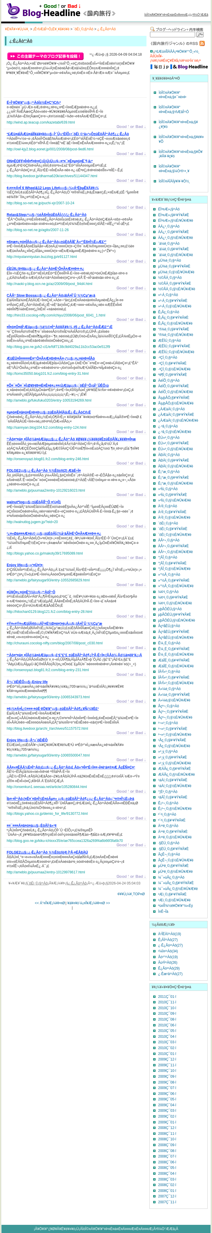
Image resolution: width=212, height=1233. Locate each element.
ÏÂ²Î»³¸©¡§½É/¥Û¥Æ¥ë (176, 683)
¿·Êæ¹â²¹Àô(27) (170, 974)
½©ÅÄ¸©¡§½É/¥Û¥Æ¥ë (176, 289)
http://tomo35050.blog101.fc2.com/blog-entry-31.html (48, 374)
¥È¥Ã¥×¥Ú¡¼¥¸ (17, 29)
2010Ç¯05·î (167, 1031)
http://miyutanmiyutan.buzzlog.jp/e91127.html (42, 257)
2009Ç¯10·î (167, 1071)
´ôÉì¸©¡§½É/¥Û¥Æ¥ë (174, 535)
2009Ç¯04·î (167, 1105)
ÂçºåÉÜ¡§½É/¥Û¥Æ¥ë (175, 638)
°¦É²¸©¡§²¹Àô (167, 792)
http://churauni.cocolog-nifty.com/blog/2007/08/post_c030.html (55, 643)
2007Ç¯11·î (167, 1202)
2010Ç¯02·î (167, 1048)
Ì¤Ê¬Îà (163, 912)
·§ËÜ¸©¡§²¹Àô (168, 843)
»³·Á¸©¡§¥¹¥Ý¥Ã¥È (172, 301)
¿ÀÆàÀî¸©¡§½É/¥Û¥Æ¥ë (178, 420)
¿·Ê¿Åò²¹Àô (106, 29)
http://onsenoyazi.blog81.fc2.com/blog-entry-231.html (48, 670)
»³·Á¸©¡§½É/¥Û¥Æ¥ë (174, 306)
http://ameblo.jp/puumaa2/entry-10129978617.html (46, 872)
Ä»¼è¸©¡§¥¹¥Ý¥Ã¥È (174, 695)
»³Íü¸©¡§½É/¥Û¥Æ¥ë (174, 500)
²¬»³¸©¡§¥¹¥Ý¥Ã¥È (172, 729)
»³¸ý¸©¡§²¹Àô (168, 752)
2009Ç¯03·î (167, 1111)
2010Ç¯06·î (167, 1025)
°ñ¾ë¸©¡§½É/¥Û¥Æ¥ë (175, 335)
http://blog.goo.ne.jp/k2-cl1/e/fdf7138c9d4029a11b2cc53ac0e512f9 (58, 347)
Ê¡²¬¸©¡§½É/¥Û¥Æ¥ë (175, 809)
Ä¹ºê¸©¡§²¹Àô (168, 826)
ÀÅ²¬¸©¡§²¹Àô (168, 540)
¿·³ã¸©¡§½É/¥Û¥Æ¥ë (174, 432)
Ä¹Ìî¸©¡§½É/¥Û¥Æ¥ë (174, 518)
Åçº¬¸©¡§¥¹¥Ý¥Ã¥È (173, 712)
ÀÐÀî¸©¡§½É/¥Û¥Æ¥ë (175, 466)
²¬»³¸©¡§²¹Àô (168, 723)
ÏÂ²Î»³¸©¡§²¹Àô (169, 672)
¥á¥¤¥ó (73, 903)
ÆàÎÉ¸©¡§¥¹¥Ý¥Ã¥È (174, 660)
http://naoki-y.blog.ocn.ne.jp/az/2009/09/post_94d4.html (49, 284)
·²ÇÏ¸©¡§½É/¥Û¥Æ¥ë (174, 369)
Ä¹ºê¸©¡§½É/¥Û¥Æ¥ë (175, 837)
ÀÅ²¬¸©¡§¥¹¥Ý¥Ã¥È (173, 546)
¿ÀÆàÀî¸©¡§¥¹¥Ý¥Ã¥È (176, 415)
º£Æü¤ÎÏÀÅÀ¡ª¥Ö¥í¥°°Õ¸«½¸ (177, 52)
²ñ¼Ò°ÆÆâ (200, 14)
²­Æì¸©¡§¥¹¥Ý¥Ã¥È (172, 894)
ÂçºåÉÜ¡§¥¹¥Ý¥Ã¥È (173, 632)
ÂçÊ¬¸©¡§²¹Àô (169, 854)
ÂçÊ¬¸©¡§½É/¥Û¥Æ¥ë (175, 860)
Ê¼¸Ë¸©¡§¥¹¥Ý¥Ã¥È (174, 649)
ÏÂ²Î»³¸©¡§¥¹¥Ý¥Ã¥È (174, 678)
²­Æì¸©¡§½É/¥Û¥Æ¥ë (174, 900)
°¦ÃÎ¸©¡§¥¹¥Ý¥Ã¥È (172, 563)
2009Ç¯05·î (167, 1099)
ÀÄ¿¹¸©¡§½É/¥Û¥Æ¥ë (175, 238)
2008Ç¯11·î (167, 1134)
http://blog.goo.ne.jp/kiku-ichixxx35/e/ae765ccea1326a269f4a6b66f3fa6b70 (65, 841)
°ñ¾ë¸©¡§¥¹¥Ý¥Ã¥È (173, 329)
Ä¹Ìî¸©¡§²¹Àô (167, 506)
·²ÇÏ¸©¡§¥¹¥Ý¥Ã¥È (172, 363)
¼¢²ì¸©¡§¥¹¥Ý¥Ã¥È (173, 597)
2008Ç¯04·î (167, 1174)
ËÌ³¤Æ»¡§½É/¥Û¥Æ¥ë (175, 221)
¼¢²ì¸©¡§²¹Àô (168, 592)
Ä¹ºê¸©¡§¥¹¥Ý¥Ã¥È (173, 832)
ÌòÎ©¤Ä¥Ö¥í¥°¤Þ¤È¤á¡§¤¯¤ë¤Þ (172, 95)
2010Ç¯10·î (167, 1008)
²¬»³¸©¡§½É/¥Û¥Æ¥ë (174, 735)
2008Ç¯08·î (167, 1151)
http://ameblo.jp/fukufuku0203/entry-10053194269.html (49, 400)
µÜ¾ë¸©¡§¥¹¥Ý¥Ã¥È (174, 266)
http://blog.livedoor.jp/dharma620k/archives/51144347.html (52, 176)
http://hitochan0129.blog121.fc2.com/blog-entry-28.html (49, 612)
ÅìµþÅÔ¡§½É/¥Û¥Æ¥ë (176, 403)
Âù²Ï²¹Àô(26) (167, 963)
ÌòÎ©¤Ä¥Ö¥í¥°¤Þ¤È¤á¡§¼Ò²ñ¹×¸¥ (174, 168)
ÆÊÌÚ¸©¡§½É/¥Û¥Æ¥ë (176, 352)
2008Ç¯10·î (167, 1139)
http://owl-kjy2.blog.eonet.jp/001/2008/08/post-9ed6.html (50, 149)
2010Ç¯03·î (167, 1042)
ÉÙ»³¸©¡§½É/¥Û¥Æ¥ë (175, 449)
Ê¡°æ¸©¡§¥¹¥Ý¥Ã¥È (173, 478)
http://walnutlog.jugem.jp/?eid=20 (32, 522)
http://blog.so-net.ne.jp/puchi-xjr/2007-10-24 (40, 203)
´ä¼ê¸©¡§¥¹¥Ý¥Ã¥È (173, 249)
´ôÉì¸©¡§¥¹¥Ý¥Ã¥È (172, 529)
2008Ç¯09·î (167, 1145)
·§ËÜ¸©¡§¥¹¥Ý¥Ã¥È (173, 849)
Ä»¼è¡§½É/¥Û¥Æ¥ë (174, 700)
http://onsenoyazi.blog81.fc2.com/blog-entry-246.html (48, 459)
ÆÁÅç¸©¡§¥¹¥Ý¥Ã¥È (174, 769)
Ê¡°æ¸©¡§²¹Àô (169, 472)
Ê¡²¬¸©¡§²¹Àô (168, 803)
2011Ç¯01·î (167, 997)
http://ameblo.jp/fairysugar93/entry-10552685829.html (48, 580)
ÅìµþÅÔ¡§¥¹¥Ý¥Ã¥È (174, 398)
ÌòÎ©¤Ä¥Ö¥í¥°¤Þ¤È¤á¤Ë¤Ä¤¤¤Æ (166, 14)
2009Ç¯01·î (167, 1122)
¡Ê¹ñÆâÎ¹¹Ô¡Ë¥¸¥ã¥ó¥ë (51, 29)
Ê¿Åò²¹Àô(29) (169, 968)
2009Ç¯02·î (167, 1116)
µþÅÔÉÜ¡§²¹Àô (170, 609)
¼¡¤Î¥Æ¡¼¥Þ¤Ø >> (95, 903)
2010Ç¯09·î (167, 1014)
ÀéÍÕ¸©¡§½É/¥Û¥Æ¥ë (175, 392)
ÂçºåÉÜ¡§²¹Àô (169, 626)
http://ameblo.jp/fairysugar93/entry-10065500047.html (48, 755)
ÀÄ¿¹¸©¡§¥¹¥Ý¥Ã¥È (173, 232)
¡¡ (34, 103)
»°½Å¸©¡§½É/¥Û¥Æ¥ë (176, 586)
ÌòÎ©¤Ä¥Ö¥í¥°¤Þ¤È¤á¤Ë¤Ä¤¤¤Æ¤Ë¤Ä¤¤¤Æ (117, 1229)
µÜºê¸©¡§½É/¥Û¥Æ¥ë (175, 872)
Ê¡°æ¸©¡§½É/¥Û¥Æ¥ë (175, 483)
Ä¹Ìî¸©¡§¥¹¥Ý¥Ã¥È (172, 512)
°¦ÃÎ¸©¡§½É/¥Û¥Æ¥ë (174, 569)
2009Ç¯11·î (167, 1065)
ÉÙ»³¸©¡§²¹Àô (169, 438)
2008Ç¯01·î (167, 1191)
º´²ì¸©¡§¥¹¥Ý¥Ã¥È (172, 820)
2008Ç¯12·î (167, 1128)
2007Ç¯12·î (167, 1196)
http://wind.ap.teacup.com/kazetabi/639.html (41, 122)
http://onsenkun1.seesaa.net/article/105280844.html (47, 787)
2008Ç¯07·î (167, 1156)
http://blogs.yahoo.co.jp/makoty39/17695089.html (45, 553)
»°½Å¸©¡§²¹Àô (169, 575)
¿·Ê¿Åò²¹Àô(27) (170, 945)
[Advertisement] (75, 87)
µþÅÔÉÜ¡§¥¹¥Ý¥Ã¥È (174, 615)
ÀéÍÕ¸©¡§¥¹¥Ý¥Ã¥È (173, 386)
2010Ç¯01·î (167, 1054)
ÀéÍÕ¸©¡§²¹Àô (169, 381)
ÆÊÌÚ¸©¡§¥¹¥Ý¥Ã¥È (174, 346)
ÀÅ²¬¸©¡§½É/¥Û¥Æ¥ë (175, 552)
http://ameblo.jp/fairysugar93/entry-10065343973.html (48, 697)
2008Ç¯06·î (167, 1162)
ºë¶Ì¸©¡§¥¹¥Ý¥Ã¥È (172, 375)
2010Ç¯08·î (167, 1019)
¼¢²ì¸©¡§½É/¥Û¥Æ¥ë (175, 603)
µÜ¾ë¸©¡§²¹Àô (169, 260)
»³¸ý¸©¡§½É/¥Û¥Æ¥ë (174, 763)
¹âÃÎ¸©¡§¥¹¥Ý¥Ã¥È (172, 797)
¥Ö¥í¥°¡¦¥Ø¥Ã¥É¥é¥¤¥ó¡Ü (58, 1229)
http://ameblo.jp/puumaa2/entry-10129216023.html (46, 490)
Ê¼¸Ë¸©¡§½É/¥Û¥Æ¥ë (176, 654)
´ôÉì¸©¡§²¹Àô (83, 29)
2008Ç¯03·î (167, 1179)
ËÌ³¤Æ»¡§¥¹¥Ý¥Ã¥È (173, 215)
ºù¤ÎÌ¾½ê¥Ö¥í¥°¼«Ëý (175, 906)
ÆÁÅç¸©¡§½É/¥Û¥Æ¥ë (176, 775)
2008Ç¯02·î (167, 1185)
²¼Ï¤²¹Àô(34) (168, 951)
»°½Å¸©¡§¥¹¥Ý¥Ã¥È (174, 580)
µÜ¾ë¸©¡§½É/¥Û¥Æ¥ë (176, 272)
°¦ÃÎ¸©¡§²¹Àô (167, 557)
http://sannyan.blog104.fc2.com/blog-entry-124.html (46, 427)
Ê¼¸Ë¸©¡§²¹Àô (169, 643)
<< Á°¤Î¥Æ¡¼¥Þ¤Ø (50, 903)
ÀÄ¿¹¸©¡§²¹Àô (169, 226)
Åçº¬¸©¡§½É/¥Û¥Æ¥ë (175, 717)
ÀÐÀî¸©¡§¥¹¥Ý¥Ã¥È (173, 460)
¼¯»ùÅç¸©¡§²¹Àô (171, 877)
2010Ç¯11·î (167, 1002)
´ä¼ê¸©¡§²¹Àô (169, 244)
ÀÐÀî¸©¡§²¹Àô (169, 455)
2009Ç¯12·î (167, 1059)
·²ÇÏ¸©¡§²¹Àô (167, 358)
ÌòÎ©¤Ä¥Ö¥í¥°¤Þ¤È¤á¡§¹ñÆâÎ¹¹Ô (174, 109)
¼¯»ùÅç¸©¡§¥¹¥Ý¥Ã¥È (176, 883)
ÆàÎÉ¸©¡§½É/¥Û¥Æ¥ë (176, 666)
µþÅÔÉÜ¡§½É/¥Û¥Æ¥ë (176, 620)
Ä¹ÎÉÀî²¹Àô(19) (169, 934)
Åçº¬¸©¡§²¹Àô (168, 706)
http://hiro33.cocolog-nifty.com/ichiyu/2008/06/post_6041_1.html (56, 315)
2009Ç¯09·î (167, 1076)
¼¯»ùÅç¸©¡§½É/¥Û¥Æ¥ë (178, 889)
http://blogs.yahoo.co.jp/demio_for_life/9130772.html (47, 814)
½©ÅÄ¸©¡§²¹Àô (170, 278)
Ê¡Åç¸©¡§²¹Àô (168, 312)
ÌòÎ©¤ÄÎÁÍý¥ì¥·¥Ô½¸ (174, 181)
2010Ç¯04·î (167, 1037)
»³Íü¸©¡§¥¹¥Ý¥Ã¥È (172, 495)
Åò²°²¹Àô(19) (168, 957)
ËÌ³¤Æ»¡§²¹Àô (169, 209)
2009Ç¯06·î (167, 1094)
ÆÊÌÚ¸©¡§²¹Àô (169, 341)
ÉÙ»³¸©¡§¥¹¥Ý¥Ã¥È (173, 443)
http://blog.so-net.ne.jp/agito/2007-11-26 (38, 230)
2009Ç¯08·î (167, 1082)
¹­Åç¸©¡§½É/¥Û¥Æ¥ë (174, 746)
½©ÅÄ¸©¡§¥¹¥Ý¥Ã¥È (174, 284)
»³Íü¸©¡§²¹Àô (168, 489)
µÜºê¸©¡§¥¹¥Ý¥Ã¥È (173, 866)
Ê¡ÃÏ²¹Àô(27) (168, 940)
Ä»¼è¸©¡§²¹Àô (169, 689)
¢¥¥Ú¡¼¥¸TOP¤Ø (131, 894)
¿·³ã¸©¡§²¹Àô (168, 426)
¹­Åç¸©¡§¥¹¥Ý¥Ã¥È (172, 740)
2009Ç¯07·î (167, 1088)
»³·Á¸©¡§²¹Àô (168, 295)
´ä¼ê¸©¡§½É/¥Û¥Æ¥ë (175, 255)
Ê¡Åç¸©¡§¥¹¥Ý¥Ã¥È (173, 318)
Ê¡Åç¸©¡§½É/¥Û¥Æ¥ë (175, 323)
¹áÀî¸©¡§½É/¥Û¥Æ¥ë (174, 786)
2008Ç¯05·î (167, 1168)
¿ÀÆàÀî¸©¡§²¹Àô (171, 409)
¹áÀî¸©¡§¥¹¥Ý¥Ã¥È (172, 780)
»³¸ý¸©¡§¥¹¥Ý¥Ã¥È (172, 757)
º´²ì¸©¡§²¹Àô (167, 814)
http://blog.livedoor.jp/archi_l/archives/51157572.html (47, 729)
